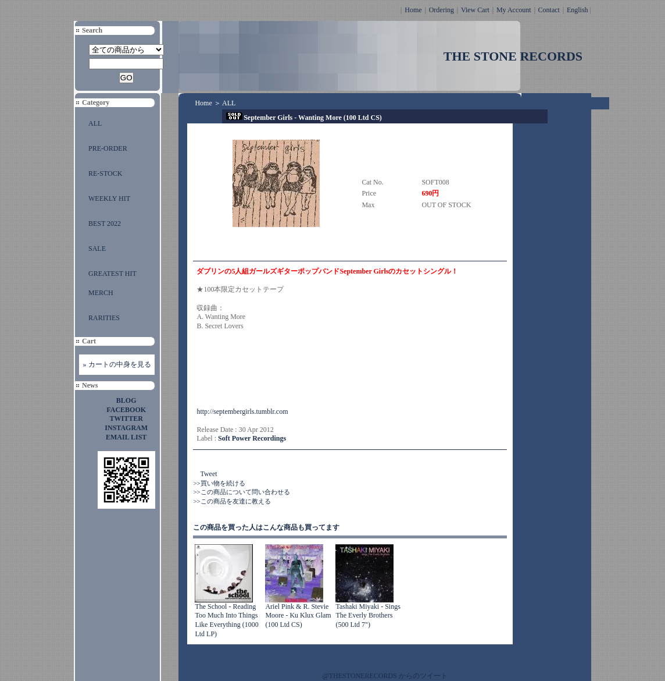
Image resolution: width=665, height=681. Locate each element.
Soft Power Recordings (252, 438)
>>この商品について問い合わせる (241, 491)
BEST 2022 (104, 223)
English (577, 10)
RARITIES (104, 318)
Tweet (208, 474)
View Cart (475, 10)
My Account (513, 10)
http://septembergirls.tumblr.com (242, 411)
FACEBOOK (126, 410)
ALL (95, 123)
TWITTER (126, 418)
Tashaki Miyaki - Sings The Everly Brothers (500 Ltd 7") (368, 615)
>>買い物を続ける (219, 483)
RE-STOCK (105, 173)
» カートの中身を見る (117, 364)
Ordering (441, 10)
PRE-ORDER (107, 148)
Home (413, 10)
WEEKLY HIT (109, 198)
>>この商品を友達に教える (231, 501)
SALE (97, 248)
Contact (549, 10)
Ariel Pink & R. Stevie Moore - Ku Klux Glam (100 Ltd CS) (298, 615)
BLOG (126, 400)
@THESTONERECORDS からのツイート (385, 676)
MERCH (100, 293)
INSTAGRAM (126, 428)
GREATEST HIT (112, 273)
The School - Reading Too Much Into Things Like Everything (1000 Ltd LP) (226, 620)
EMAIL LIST (126, 437)
